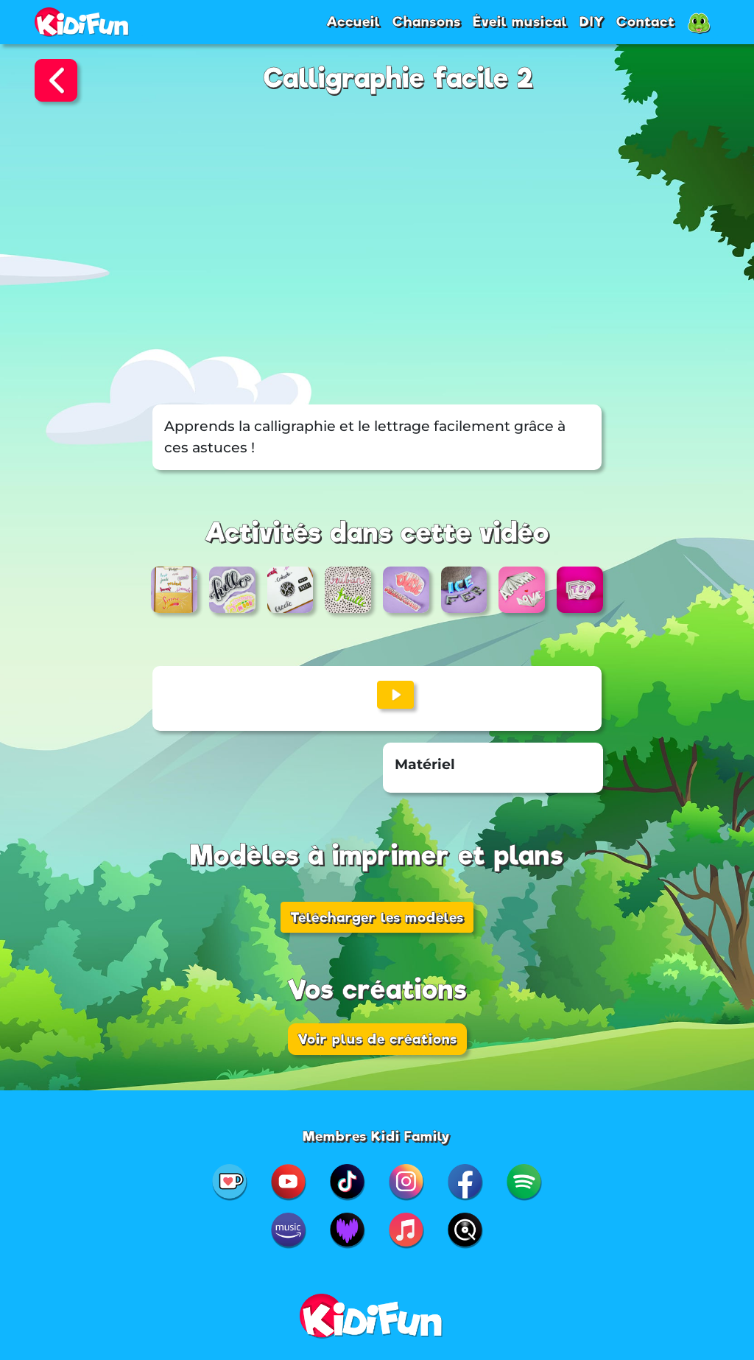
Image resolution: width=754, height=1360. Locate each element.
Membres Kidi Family (377, 1136)
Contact (645, 21)
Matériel (425, 764)
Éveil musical (520, 21)
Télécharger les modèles (377, 917)
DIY (592, 21)
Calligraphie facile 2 (399, 78)
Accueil (353, 21)
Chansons (426, 21)
